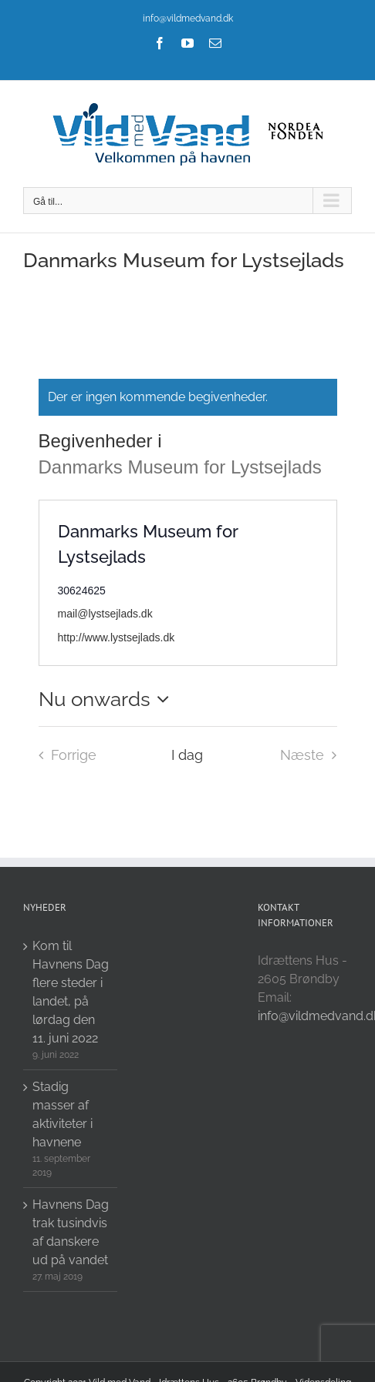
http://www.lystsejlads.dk (116, 637)
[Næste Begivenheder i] (312, 755)
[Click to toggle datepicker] (108, 699)
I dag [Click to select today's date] (187, 755)
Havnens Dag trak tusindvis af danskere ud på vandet (70, 1232)
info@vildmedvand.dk (188, 18)
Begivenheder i (103, 440)
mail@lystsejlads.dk (105, 613)
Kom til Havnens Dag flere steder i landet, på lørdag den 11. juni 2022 (70, 992)
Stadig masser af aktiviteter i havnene (62, 1114)
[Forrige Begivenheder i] (63, 755)
